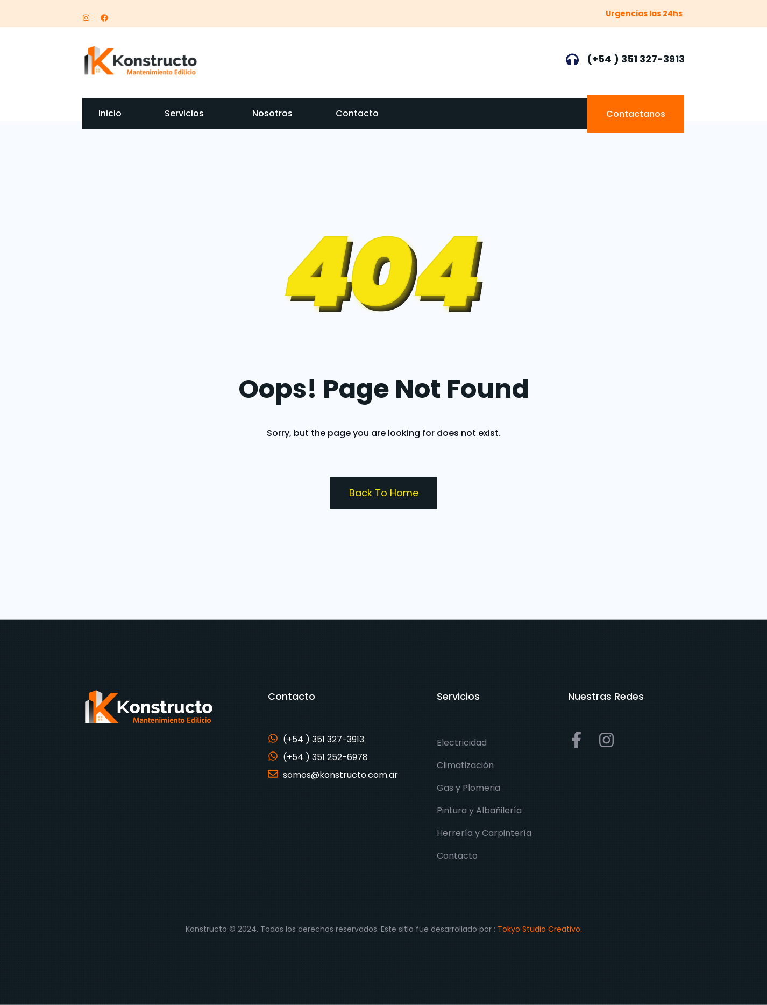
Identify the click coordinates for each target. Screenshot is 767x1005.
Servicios (184, 113)
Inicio (110, 113)
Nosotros (272, 113)
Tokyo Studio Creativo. (540, 929)
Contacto (357, 113)
